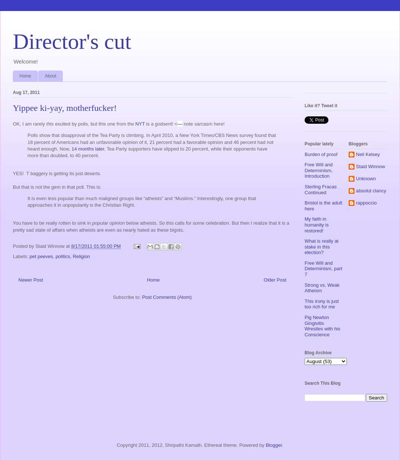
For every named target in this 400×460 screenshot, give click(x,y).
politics (62, 256)
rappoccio (366, 203)
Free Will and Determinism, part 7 (323, 268)
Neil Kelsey (368, 154)
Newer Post (30, 280)
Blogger (274, 445)
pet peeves (41, 256)
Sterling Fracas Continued (321, 189)
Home (25, 76)
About (50, 76)
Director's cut (72, 41)
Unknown (366, 178)
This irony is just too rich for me (322, 304)
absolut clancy (371, 190)
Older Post (275, 280)
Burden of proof (321, 154)
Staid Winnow (370, 166)
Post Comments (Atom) (167, 297)
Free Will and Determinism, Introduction (319, 170)
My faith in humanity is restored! (317, 224)
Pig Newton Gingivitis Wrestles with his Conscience (322, 326)
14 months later (88, 149)
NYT (140, 124)
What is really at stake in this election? (321, 246)
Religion (81, 256)
